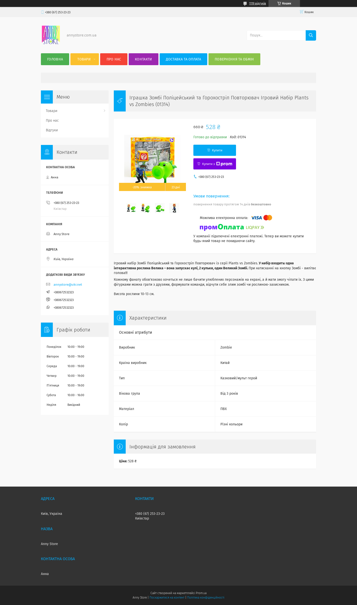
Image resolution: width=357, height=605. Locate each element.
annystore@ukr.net (68, 284)
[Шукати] (311, 35)
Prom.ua (201, 593)
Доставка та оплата (183, 59)
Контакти (143, 59)
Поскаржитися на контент (166, 597)
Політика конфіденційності (205, 597)
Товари (84, 59)
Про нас (114, 59)
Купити (217, 150)
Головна (55, 59)
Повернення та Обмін (234, 59)
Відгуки (52, 130)
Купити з (217, 164)
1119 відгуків (257, 3)
